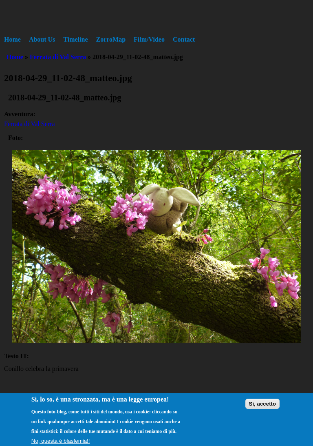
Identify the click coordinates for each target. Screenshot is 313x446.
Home (12, 39)
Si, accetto (262, 407)
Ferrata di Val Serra (58, 56)
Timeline (75, 39)
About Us (42, 39)
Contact (184, 39)
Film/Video (149, 39)
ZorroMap (111, 39)
